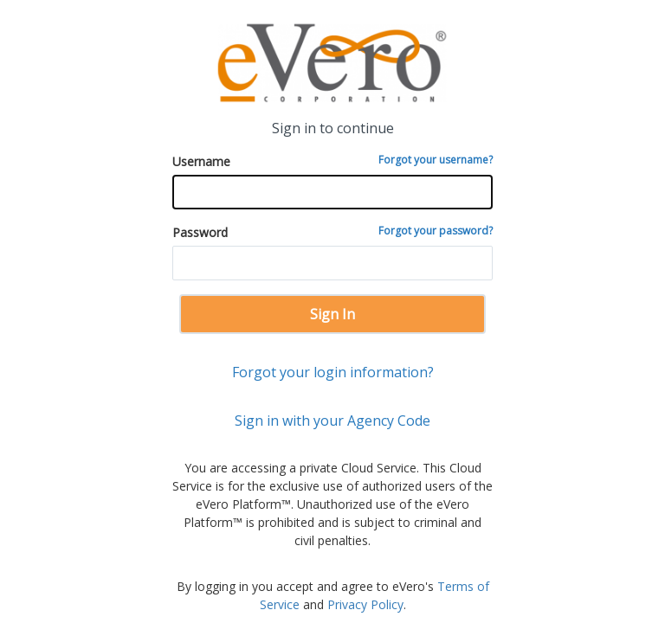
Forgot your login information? (333, 372)
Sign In (332, 314)
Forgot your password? (435, 230)
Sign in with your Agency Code (332, 420)
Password (332, 232)
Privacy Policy (365, 604)
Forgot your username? (435, 159)
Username (332, 161)
